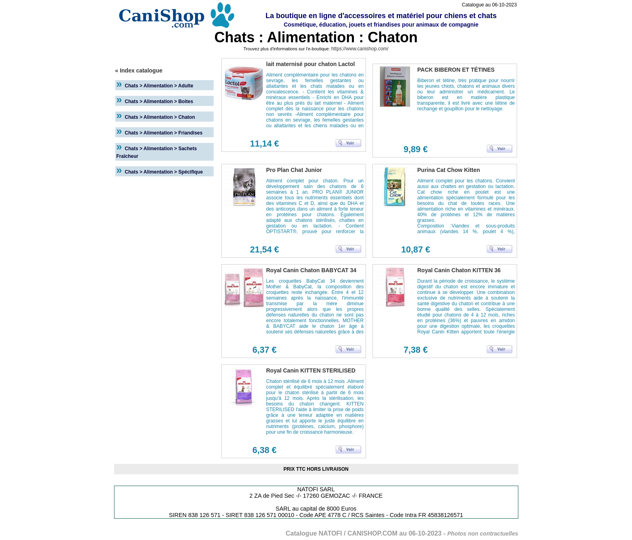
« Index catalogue (138, 70)
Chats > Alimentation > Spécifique (164, 172)
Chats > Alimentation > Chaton (160, 117)
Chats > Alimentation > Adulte (159, 86)
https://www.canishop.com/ (360, 49)
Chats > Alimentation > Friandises (164, 133)
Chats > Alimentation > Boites (159, 101)
